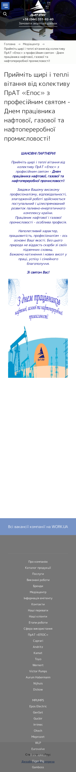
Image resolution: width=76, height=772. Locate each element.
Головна (9, 44)
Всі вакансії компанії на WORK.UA (38, 725)
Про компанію (38, 760)
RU (47, 6)
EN (48, 2)
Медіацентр (31, 44)
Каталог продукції (38, 766)
